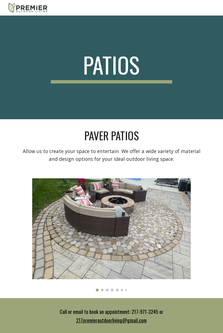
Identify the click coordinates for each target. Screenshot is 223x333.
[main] (112, 67)
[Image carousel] (111, 234)
